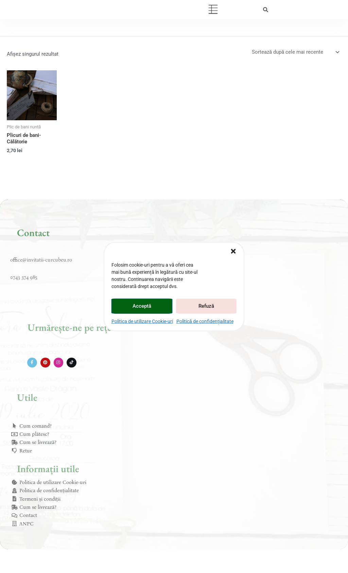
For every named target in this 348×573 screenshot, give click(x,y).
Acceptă (142, 306)
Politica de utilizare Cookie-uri (142, 321)
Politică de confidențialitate (204, 321)
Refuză (206, 306)
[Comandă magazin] (295, 52)
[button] (233, 251)
